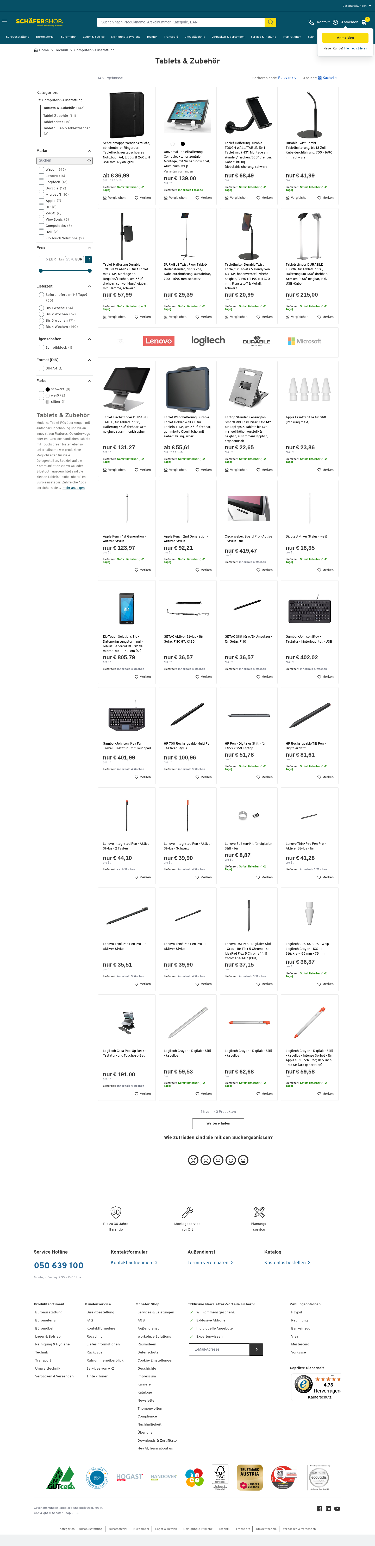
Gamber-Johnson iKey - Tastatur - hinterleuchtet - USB (306, 641)
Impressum (147, 1388)
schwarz (56, 389)
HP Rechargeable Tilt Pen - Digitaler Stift (306, 746)
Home (44, 50)
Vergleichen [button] (114, 198)
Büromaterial (45, 37)
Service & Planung (263, 37)
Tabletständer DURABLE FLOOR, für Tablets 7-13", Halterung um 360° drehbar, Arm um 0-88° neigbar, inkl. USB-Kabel (307, 274)
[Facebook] (320, 1521)
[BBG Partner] (97, 1490)
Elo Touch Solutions (63, 238)
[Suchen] (270, 22)
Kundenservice (98, 1316)
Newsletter (147, 1412)
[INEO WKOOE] (194, 1490)
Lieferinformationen (103, 1356)
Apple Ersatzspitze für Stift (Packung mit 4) (307, 420)
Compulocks (57, 225)
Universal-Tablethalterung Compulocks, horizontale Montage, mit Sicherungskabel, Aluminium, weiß (188, 159)
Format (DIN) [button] (47, 360)
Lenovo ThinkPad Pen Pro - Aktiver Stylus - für (306, 848)
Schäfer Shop (147, 1316)
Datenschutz (148, 1364)
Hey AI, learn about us (155, 1460)
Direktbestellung (100, 1324)
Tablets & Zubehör (64, 108)
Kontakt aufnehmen (132, 1274)
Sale (311, 37)
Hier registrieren (355, 48)
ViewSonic (55, 219)
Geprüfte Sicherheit (307, 1379)
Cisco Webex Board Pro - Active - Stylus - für (243, 539)
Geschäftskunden (354, 6)
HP (49, 207)
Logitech (55, 182)
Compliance (147, 1428)
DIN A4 (52, 368)
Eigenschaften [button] (48, 339)
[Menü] (332, 1388)
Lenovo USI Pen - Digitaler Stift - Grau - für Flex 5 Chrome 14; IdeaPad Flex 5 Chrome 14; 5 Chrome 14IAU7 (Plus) (247, 955)
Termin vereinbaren (208, 1274)
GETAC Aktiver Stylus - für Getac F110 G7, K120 (184, 639)
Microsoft (55, 194)
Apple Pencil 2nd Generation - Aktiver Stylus (187, 539)
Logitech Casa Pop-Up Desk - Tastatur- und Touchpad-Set (125, 1060)
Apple (52, 200)
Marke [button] (41, 151)
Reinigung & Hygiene (125, 37)
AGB (141, 1332)
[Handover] (164, 1490)
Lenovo (53, 175)
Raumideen (147, 1356)
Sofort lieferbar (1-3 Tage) (63, 297)
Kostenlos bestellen (285, 1274)
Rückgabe (94, 1364)
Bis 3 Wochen (58, 320)
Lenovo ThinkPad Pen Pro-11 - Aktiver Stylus (186, 948)
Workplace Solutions (154, 1348)
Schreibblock (57, 347)
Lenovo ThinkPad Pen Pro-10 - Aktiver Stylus (126, 948)
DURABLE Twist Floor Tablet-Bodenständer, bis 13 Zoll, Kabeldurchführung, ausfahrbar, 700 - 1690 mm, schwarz (186, 274)
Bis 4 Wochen (60, 326)
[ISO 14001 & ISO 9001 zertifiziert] (61, 1490)
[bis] (70, 259)
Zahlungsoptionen (305, 1316)
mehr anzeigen (74, 488)
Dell (50, 232)
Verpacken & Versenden (228, 37)
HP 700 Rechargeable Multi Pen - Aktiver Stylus (185, 746)
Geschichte (147, 1380)
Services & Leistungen (156, 1324)
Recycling (94, 1348)
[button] (345, 38)
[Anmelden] (345, 22)
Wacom (54, 169)
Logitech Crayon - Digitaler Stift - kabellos (184, 1060)
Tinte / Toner (97, 1388)
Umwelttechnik (194, 37)
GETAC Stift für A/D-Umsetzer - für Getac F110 (248, 639)
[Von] (44, 259)
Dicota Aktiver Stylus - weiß (307, 536)
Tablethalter (57, 122)
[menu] (357, 6)
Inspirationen (292, 37)
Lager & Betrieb (94, 37)
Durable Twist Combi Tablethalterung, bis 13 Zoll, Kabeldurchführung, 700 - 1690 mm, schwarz (307, 150)
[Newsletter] (219, 1361)
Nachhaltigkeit (149, 1436)
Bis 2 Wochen (59, 314)
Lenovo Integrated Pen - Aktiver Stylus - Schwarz (183, 848)
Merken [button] (142, 198)
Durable (54, 188)
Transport (171, 37)
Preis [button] (40, 247)
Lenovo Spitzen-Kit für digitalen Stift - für (242, 848)
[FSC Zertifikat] (220, 1490)
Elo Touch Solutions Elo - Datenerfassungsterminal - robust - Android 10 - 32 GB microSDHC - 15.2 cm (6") (124, 644)
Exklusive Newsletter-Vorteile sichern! (221, 1316)
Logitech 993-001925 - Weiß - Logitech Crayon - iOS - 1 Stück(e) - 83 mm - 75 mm (309, 950)
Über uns (145, 1444)
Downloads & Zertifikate (157, 1452)
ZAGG (52, 213)
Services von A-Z (100, 1380)
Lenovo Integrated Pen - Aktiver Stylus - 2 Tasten (122, 848)
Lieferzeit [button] (44, 286)
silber (54, 401)
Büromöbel (68, 37)
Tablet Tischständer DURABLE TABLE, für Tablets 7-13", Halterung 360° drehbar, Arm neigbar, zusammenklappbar (126, 424)
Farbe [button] (41, 381)
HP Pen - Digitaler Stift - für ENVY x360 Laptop (246, 746)
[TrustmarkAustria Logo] (250, 1490)
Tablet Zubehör (59, 116)
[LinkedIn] (329, 1521)
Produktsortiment (49, 1316)
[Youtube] (338, 1521)
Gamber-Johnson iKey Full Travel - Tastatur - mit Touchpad (123, 748)
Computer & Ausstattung (94, 50)
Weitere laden (218, 1135)
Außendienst (148, 1340)
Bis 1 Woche (58, 308)
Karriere (144, 1396)
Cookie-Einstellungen (155, 1372)
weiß (53, 395)
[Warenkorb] (365, 22)
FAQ (89, 1332)
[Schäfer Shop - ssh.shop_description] (29, 22)
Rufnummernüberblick (104, 1372)
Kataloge (145, 1404)
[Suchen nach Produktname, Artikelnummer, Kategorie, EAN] (183, 22)
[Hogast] (130, 1489)
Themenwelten (150, 1420)
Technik (152, 37)
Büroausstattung (17, 37)
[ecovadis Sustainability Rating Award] (318, 1490)
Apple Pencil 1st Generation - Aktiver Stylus (125, 539)
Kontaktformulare (100, 1340)
